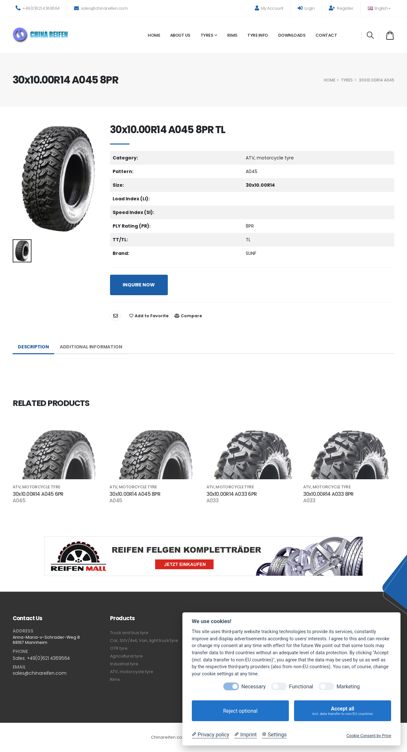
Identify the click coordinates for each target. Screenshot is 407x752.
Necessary (253, 686)
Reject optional (240, 711)
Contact (326, 35)
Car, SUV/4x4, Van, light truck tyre (144, 640)
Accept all (342, 711)
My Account (269, 8)
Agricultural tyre (126, 656)
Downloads (292, 35)
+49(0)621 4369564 (38, 8)
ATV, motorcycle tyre (131, 671)
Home (154, 35)
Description (33, 347)
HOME (329, 80)
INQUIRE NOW (139, 285)
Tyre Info (257, 35)
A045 (19, 500)
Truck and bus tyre (129, 632)
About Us (180, 35)
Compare (188, 316)
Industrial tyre (124, 664)
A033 (212, 500)
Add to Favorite (148, 316)
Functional (301, 686)
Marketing (348, 686)
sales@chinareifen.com (101, 8)
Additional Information (91, 347)
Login (306, 8)
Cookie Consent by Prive (368, 735)
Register (341, 8)
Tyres (207, 35)
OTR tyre (119, 648)
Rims (232, 35)
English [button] (379, 8)
